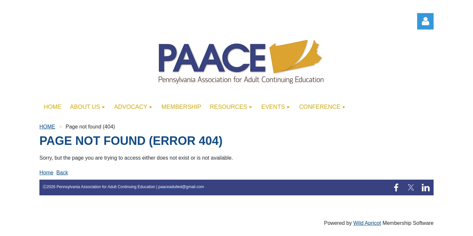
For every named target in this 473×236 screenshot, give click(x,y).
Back (62, 172)
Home (46, 172)
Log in (425, 21)
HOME (47, 126)
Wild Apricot (367, 223)
